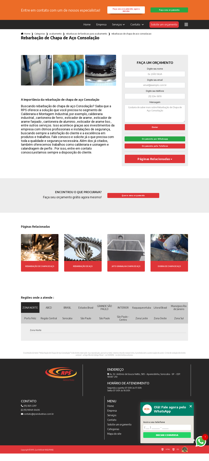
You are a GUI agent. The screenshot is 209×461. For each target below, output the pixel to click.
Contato (135, 28)
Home (87, 28)
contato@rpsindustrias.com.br (37, 421)
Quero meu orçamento (133, 203)
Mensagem (154, 106)
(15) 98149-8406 (30, 417)
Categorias (39, 38)
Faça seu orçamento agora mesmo (126, 12)
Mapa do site (114, 441)
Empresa (101, 28)
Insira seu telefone (154, 422)
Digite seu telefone (155, 95)
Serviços (117, 28)
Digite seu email (155, 84)
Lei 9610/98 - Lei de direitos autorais (119, 362)
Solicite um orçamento (164, 28)
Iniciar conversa (167, 435)
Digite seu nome (155, 73)
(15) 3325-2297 (29, 413)
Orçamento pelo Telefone (155, 153)
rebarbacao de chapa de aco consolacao (131, 38)
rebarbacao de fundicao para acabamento (86, 38)
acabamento (55, 38)
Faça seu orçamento (169, 12)
